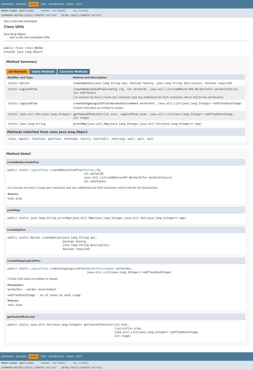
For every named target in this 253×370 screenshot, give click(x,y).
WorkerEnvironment (124, 103)
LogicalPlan (28, 89)
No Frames (59, 10)
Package (21, 4)
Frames (45, 10)
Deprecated (56, 4)
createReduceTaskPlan (89, 89)
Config (112, 89)
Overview (7, 4)
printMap (79, 123)
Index (70, 4)
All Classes (80, 10)
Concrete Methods (73, 71)
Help (79, 4)
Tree (43, 4)
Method (51, 15)
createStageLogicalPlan (91, 103)
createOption (83, 83)
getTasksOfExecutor (88, 114)
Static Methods (43, 71)
